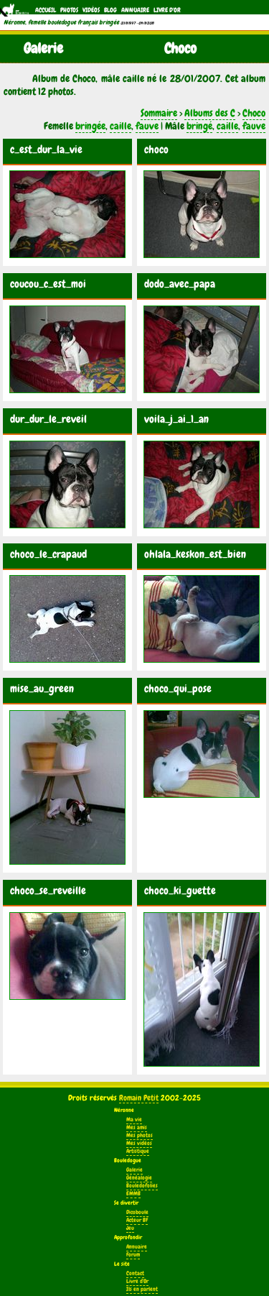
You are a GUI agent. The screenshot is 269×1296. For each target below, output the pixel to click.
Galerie (134, 1170)
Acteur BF (137, 1220)
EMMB (133, 1194)
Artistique (137, 1151)
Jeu (130, 1228)
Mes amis (136, 1127)
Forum (133, 1255)
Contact (135, 1273)
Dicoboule (137, 1212)
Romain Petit (139, 1098)
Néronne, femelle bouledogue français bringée (61, 22)
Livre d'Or (167, 10)
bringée (90, 125)
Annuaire (135, 10)
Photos (69, 10)
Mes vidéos (139, 1143)
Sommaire (159, 112)
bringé (199, 125)
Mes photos (139, 1135)
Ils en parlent (142, 1289)
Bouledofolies (142, 1186)
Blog (110, 10)
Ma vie (134, 1119)
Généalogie (139, 1178)
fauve (147, 125)
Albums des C (209, 112)
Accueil (45, 10)
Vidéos (91, 10)
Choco (253, 112)
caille (120, 125)
